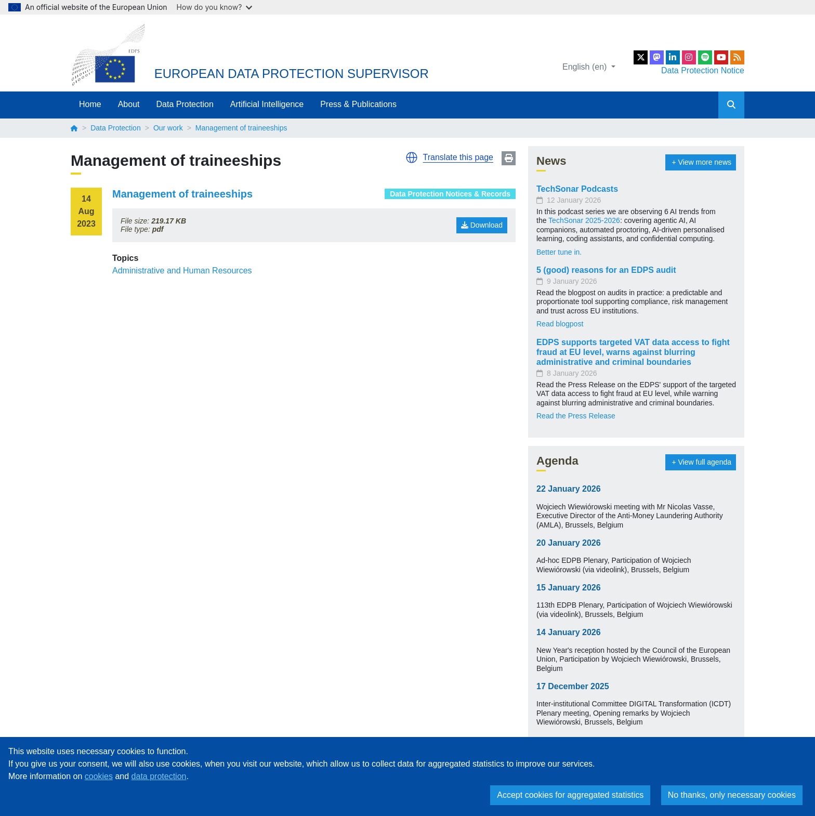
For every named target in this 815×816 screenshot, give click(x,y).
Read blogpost (559, 324)
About (129, 104)
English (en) (585, 66)
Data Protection (185, 104)
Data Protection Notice (702, 70)
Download (482, 225)
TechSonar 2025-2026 (584, 220)
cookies (99, 776)
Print (509, 158)
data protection (159, 776)
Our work (168, 128)
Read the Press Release (575, 416)
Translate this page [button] (458, 157)
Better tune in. (559, 252)
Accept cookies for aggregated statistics (570, 795)
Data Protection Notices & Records (450, 194)
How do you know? (215, 7)
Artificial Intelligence (267, 104)
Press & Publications (358, 104)
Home (90, 104)
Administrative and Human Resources (182, 270)
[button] (411, 157)
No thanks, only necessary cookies (732, 795)
